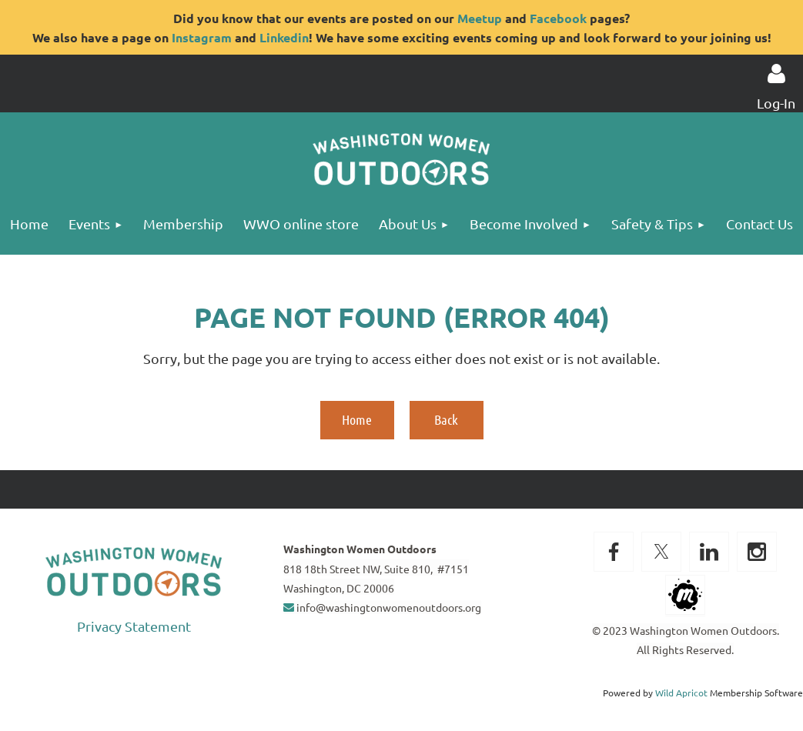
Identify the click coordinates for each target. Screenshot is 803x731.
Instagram (202, 37)
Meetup (479, 18)
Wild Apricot (681, 692)
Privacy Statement (134, 626)
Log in (776, 74)
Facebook (558, 18)
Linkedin (284, 37)
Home (357, 419)
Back (446, 419)
